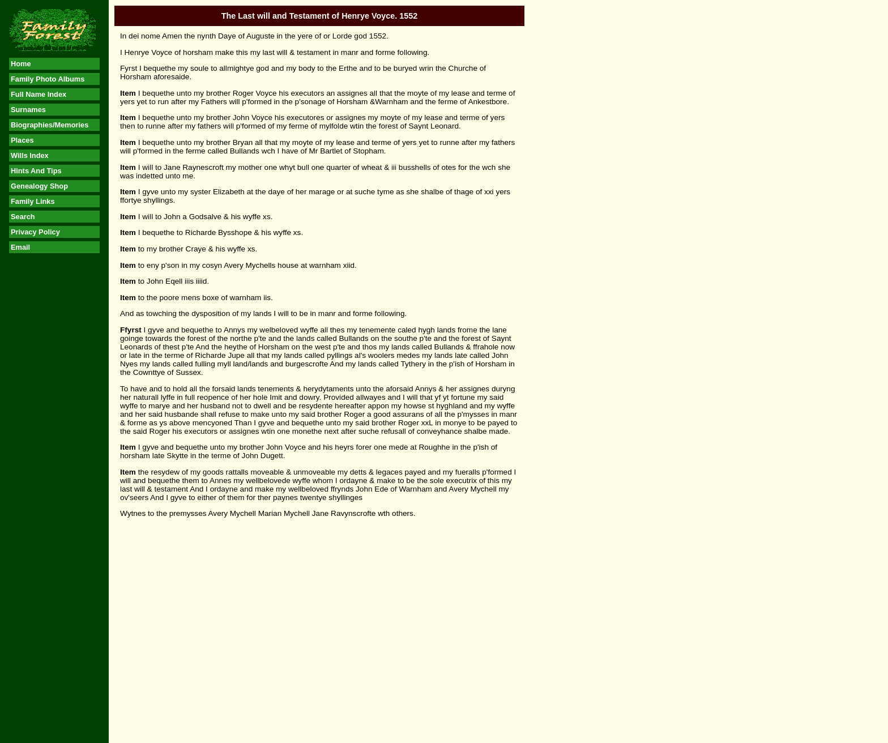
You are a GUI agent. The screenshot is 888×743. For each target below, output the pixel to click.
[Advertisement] (54, 437)
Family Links (33, 201)
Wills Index (30, 155)
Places (22, 140)
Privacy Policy (35, 232)
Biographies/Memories (49, 125)
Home (21, 63)
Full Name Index (38, 94)
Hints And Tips (36, 170)
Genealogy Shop (39, 186)
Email (20, 247)
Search (23, 216)
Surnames (28, 109)
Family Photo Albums (47, 79)
